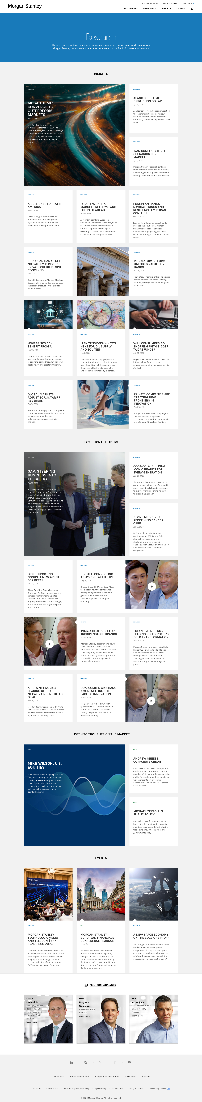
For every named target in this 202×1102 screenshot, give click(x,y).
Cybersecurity (100, 1089)
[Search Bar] (192, 8)
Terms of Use (117, 1089)
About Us (166, 8)
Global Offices (52, 1089)
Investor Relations (150, 3)
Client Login (188, 4)
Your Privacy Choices (159, 1089)
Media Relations (170, 3)
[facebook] (114, 1062)
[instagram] (85, 1062)
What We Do (149, 8)
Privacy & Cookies (135, 1089)
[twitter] (100, 1062)
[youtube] (129, 1062)
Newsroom (130, 1076)
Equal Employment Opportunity (76, 1089)
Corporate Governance (107, 1076)
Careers (180, 8)
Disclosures (58, 1076)
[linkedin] (71, 1062)
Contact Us (36, 1089)
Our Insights (131, 8)
